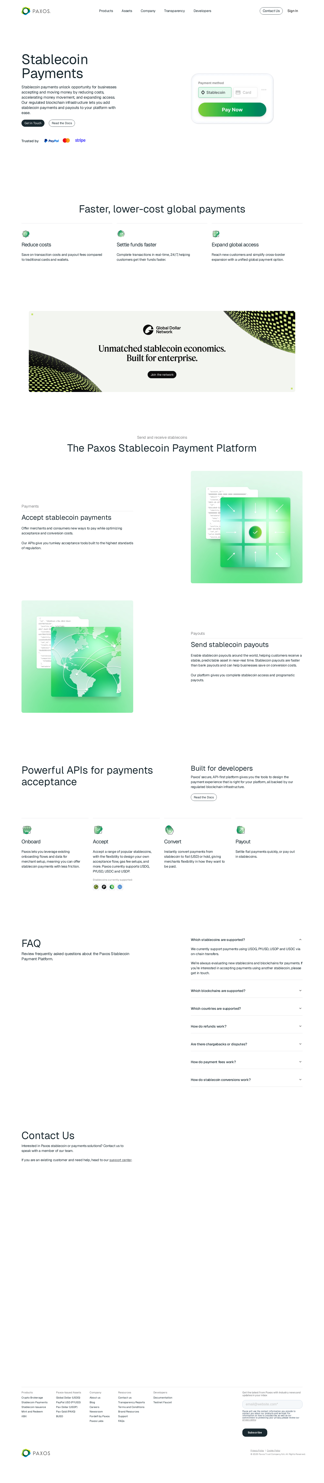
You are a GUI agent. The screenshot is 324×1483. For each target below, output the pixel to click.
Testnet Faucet (162, 1402)
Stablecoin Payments (34, 1402)
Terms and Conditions (131, 1407)
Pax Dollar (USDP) (66, 1407)
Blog (92, 1402)
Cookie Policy (273, 1450)
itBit (24, 1416)
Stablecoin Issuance (33, 1407)
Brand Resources (128, 1411)
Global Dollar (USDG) (68, 1397)
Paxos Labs (96, 1421)
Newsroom (96, 1411)
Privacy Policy (257, 1450)
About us (95, 1397)
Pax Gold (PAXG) (65, 1411)
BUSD (59, 1416)
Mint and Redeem (32, 1411)
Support (123, 1416)
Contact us (124, 1397)
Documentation (162, 1397)
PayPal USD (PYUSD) (68, 1402)
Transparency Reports (131, 1402)
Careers (94, 1407)
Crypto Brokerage (32, 1397)
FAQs (121, 1421)
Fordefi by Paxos (100, 1416)
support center (120, 1160)
